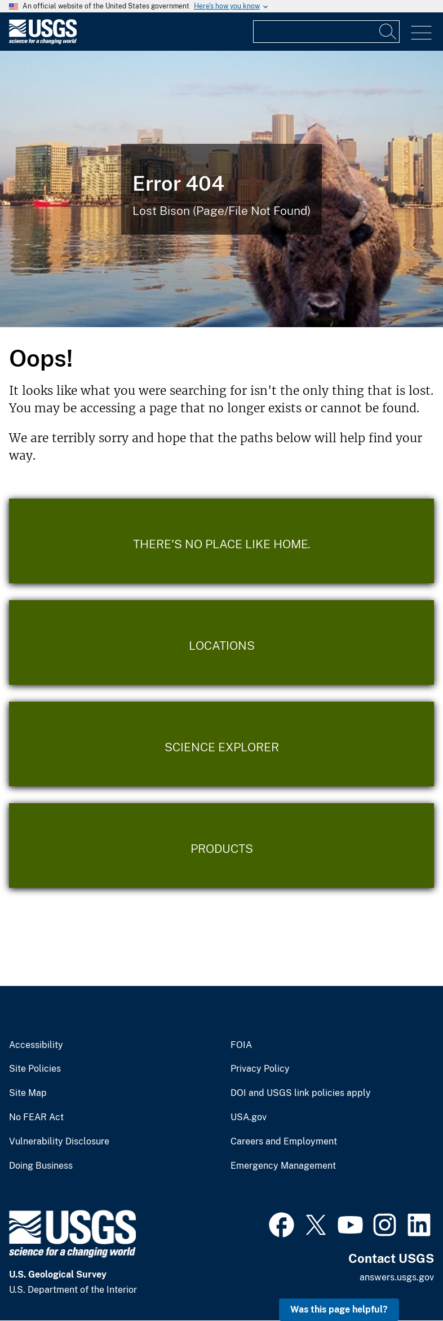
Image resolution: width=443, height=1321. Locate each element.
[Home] (43, 41)
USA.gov (249, 1117)
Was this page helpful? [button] (339, 1309)
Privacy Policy (260, 1069)
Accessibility (36, 1045)
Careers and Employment (284, 1142)
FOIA (241, 1045)
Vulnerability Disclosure (59, 1142)
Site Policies (35, 1069)
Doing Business (41, 1166)
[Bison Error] (221, 189)
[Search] (388, 31)
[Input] (326, 31)
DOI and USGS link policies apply (301, 1093)
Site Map (28, 1093)
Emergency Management (283, 1166)
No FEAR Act (36, 1117)
